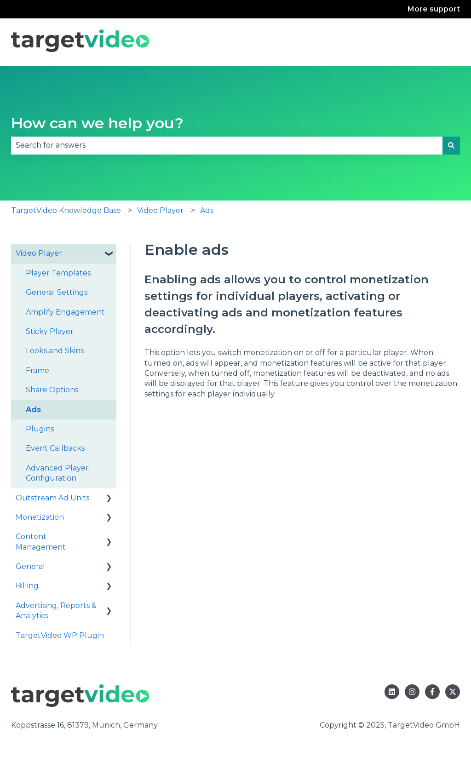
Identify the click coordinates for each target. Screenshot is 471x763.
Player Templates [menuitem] (58, 273)
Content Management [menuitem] (41, 541)
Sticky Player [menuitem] (50, 331)
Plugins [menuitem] (40, 429)
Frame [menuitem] (37, 370)
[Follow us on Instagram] (412, 691)
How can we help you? (97, 123)
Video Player (160, 210)
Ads (206, 210)
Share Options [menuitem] (52, 389)
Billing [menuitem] (27, 585)
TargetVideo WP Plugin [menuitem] (60, 635)
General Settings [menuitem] (56, 292)
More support (434, 9)
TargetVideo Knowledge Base (66, 210)
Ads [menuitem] (33, 409)
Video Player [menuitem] (39, 253)
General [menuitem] (30, 566)
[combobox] (226, 145)
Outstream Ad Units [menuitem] (52, 497)
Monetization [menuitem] (40, 517)
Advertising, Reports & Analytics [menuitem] (56, 610)
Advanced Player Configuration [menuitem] (57, 473)
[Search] (451, 145)
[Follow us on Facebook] (432, 691)
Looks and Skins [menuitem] (55, 350)
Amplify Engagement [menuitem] (65, 312)
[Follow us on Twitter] (452, 691)
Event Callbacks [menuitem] (55, 448)
